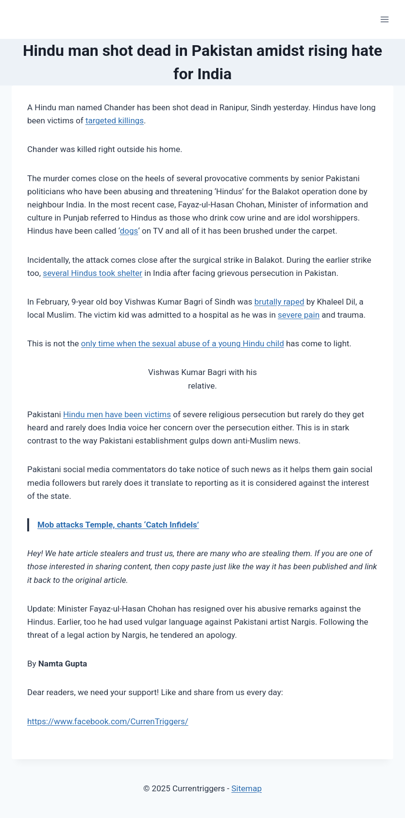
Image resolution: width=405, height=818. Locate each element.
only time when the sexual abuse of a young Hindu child (182, 343)
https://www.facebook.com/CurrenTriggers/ (107, 721)
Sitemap (246, 788)
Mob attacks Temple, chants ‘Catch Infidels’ (118, 524)
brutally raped (279, 302)
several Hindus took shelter (92, 273)
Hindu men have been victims (117, 414)
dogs (129, 231)
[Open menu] (384, 19)
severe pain (299, 315)
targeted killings (114, 120)
